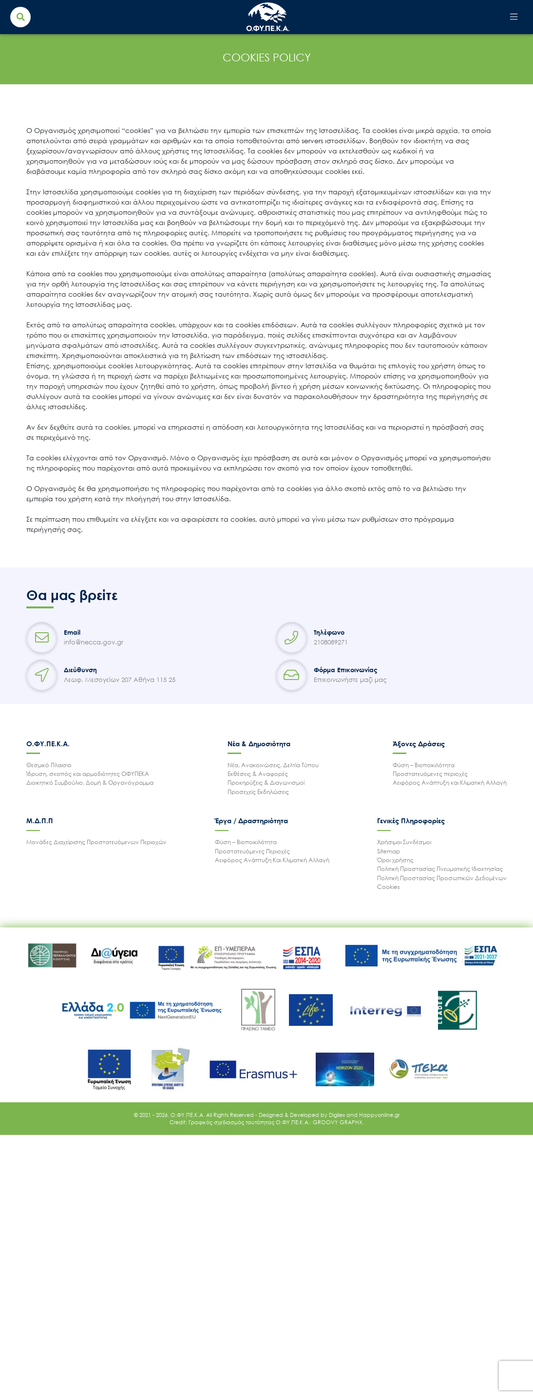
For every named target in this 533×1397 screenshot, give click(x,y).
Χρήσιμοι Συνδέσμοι (404, 842)
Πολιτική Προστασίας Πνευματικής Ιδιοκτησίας (440, 868)
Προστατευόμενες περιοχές (430, 773)
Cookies (388, 886)
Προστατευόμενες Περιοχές (252, 851)
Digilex (337, 1115)
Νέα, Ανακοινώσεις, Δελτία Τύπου (273, 765)
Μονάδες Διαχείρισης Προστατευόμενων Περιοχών (96, 842)
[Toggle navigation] (513, 17)
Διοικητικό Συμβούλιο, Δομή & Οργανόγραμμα (89, 782)
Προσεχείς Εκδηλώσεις (258, 791)
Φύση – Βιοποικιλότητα (424, 765)
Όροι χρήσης (395, 860)
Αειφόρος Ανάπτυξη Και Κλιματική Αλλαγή (272, 860)
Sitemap (388, 851)
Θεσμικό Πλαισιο (49, 765)
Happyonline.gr (379, 1115)
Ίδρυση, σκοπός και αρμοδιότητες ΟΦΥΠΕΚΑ (87, 773)
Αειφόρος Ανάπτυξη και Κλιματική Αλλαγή (450, 782)
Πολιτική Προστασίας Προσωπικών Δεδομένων (442, 878)
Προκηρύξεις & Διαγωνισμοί (266, 782)
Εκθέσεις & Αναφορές (258, 773)
